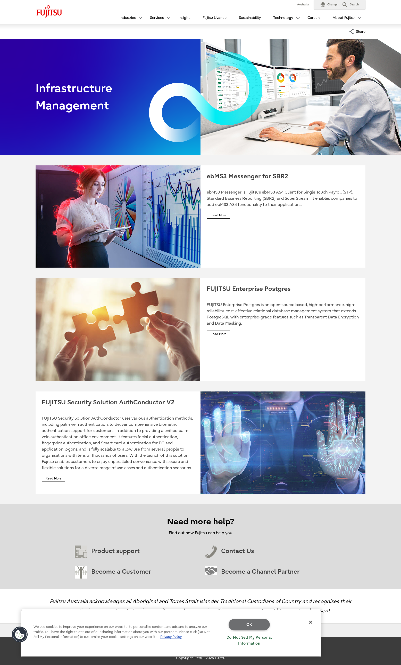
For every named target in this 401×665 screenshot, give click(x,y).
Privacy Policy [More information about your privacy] (171, 637)
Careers (313, 17)
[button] (329, 4)
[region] (171, 633)
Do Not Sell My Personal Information (249, 640)
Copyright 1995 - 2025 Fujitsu (200, 658)
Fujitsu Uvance (215, 17)
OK (249, 624)
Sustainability (250, 17)
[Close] (310, 622)
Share (360, 31)
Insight (184, 17)
